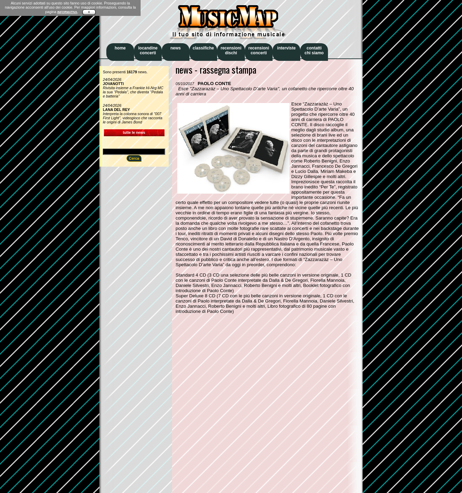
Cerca (134, 158)
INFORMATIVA (67, 12)
